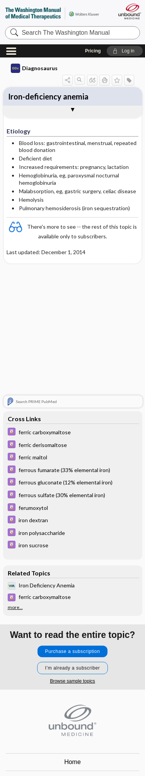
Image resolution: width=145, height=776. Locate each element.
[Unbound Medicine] (129, 11)
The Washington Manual (52, 13)
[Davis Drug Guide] (72, 432)
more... (15, 607)
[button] (125, 51)
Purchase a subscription (72, 651)
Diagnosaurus (34, 68)
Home (72, 762)
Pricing (93, 51)
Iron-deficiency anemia (48, 96)
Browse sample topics (72, 681)
